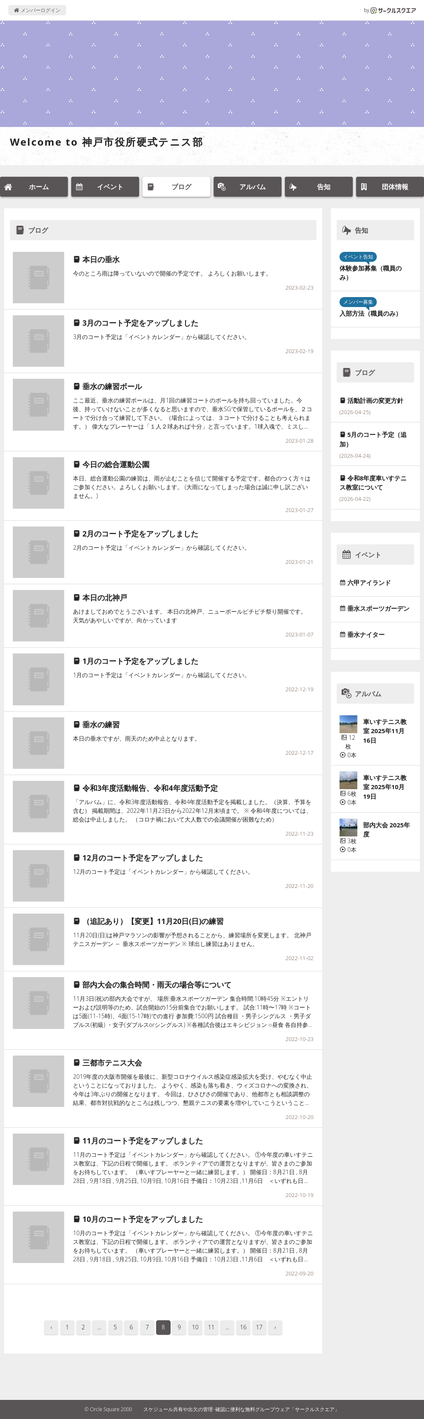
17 (259, 1327)
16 (243, 1327)
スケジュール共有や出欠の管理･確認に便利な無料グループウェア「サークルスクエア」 (241, 1409)
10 (195, 1327)
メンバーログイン (37, 10)
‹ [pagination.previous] (51, 1327)
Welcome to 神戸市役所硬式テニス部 (106, 142)
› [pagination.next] (275, 1327)
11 (211, 1327)
